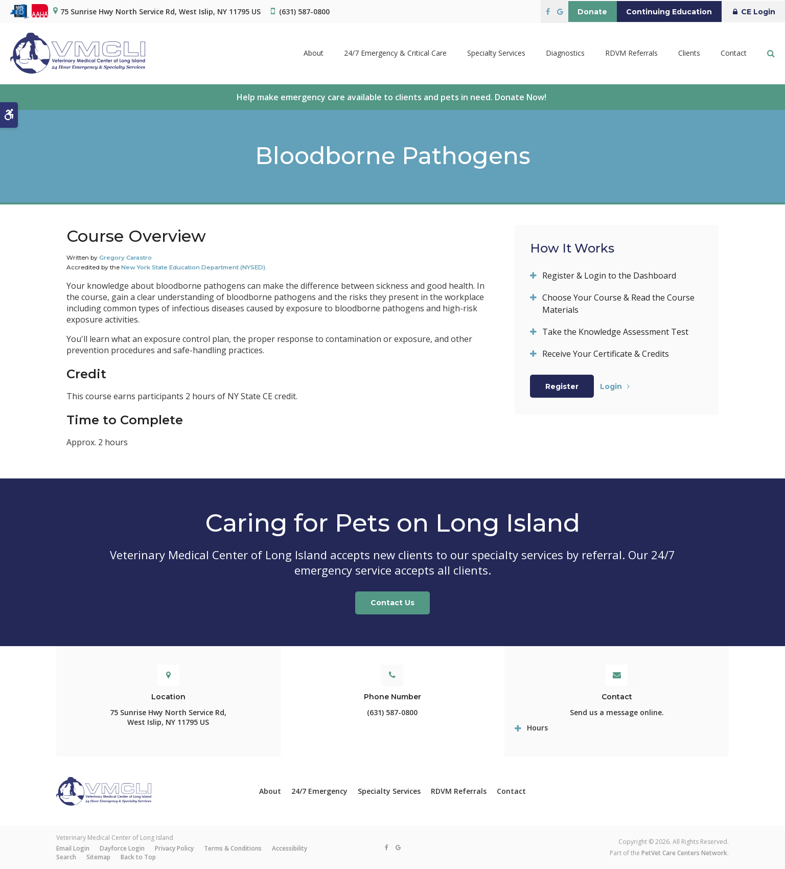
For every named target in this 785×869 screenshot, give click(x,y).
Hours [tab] (537, 728)
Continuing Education (661, 11)
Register (562, 386)
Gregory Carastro (125, 257)
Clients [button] (689, 53)
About (270, 791)
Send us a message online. (617, 712)
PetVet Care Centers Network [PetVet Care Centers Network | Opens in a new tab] (684, 853)
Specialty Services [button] (496, 53)
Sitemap (98, 857)
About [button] (314, 53)
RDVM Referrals (631, 53)
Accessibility (289, 848)
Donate (578, 11)
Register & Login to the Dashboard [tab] (609, 275)
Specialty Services (389, 791)
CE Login (750, 11)
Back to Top (138, 857)
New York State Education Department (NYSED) (193, 267)
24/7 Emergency (319, 791)
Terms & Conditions (233, 848)
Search (66, 857)
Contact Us (392, 602)
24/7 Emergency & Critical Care (395, 53)
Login (611, 386)
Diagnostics (565, 53)
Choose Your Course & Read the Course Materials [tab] (618, 303)
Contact (734, 53)
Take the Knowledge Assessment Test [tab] (615, 331)
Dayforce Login (122, 848)
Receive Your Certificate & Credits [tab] (605, 353)
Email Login (72, 848)
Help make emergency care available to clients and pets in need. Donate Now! (392, 97)
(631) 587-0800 (304, 11)
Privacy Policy (174, 848)
